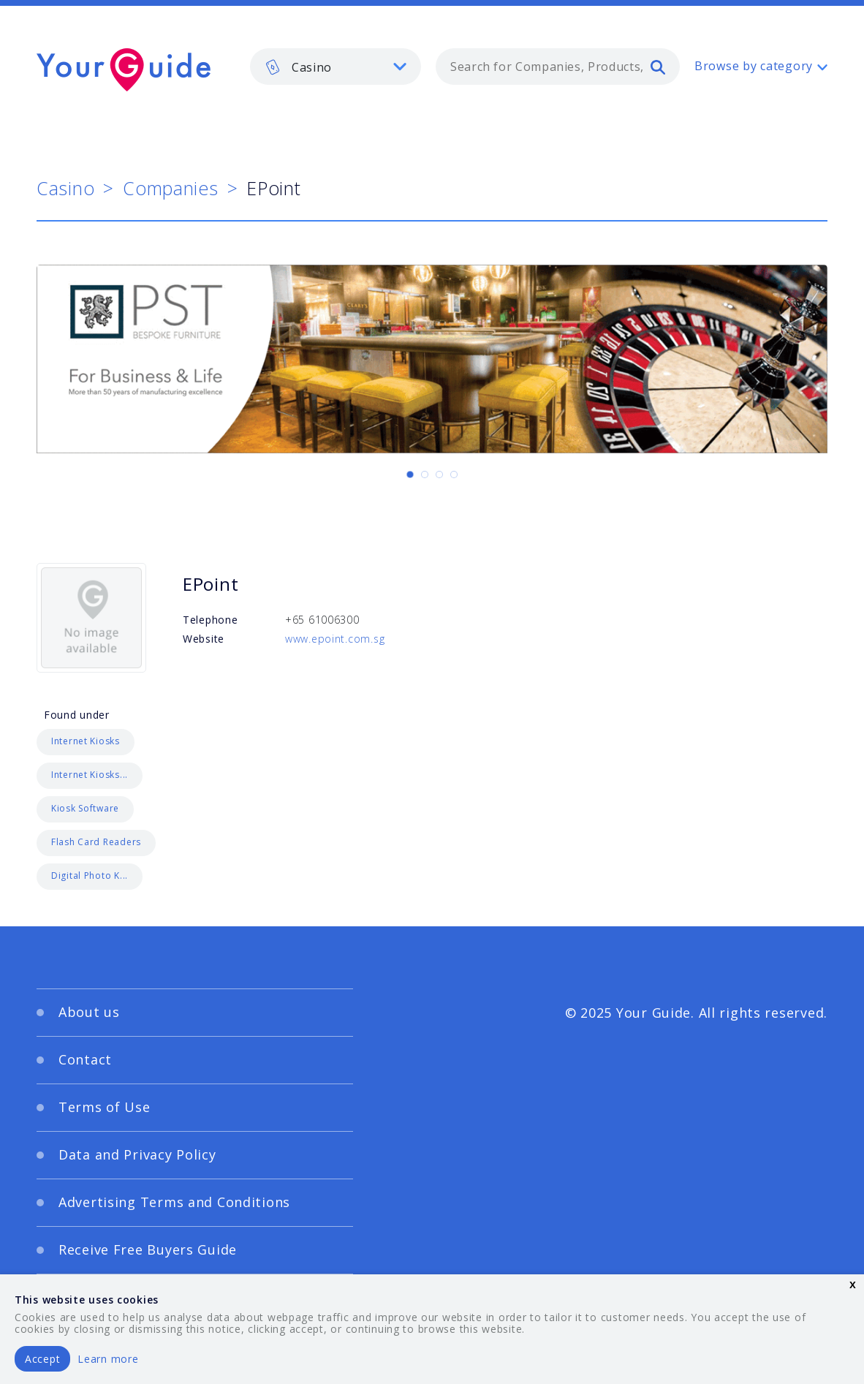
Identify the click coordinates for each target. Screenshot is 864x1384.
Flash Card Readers (96, 842)
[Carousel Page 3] (439, 474)
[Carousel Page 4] (454, 474)
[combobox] (558, 66)
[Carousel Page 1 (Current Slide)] (410, 474)
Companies (170, 187)
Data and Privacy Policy (137, 1154)
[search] (657, 66)
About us (89, 1012)
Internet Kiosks (85, 741)
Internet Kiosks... (89, 774)
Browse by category (753, 66)
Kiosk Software (85, 808)
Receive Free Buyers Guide (147, 1249)
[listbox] (335, 66)
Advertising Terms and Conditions (174, 1202)
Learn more (107, 1359)
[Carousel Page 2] (424, 474)
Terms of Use (104, 1107)
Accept (42, 1359)
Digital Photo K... (89, 875)
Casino (65, 187)
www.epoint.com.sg (334, 639)
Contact (85, 1059)
